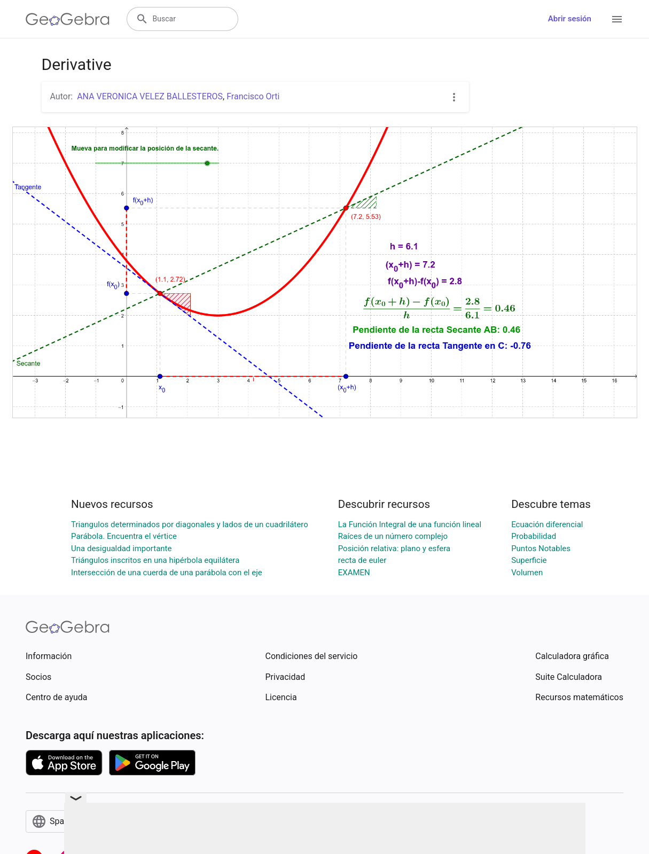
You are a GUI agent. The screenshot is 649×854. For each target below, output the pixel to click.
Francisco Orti (252, 96)
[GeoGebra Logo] (68, 19)
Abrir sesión (569, 18)
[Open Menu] (617, 19)
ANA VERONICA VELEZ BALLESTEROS (150, 96)
